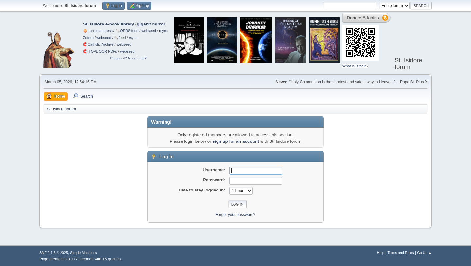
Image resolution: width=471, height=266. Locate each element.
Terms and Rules (401, 253)
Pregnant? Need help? (128, 58)
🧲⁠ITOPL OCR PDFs (100, 51)
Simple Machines (83, 253)
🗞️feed (120, 38)
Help (380, 253)
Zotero (88, 38)
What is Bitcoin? (355, 66)
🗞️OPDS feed (126, 31)
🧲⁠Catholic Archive (98, 44)
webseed (148, 31)
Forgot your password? (236, 214)
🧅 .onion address (98, 31)
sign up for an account (235, 141)
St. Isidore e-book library (108, 24)
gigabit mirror (151, 24)
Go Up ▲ (424, 253)
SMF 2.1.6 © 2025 (53, 253)
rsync (163, 31)
